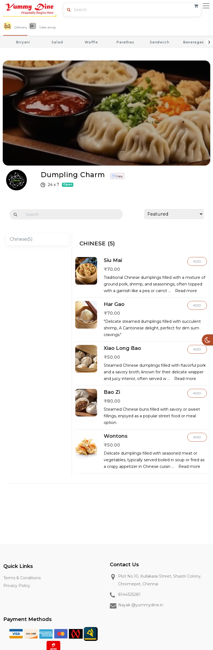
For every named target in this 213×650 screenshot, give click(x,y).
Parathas (125, 42)
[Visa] (16, 633)
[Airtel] (53, 647)
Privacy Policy (16, 585)
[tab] (15, 28)
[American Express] (46, 633)
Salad (57, 42)
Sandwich (159, 42)
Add (197, 261)
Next (209, 42)
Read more (186, 290)
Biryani (23, 42)
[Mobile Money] (76, 633)
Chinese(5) (21, 239)
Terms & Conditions (22, 577)
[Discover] (31, 633)
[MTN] (91, 633)
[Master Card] (61, 633)
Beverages (193, 42)
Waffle (91, 42)
